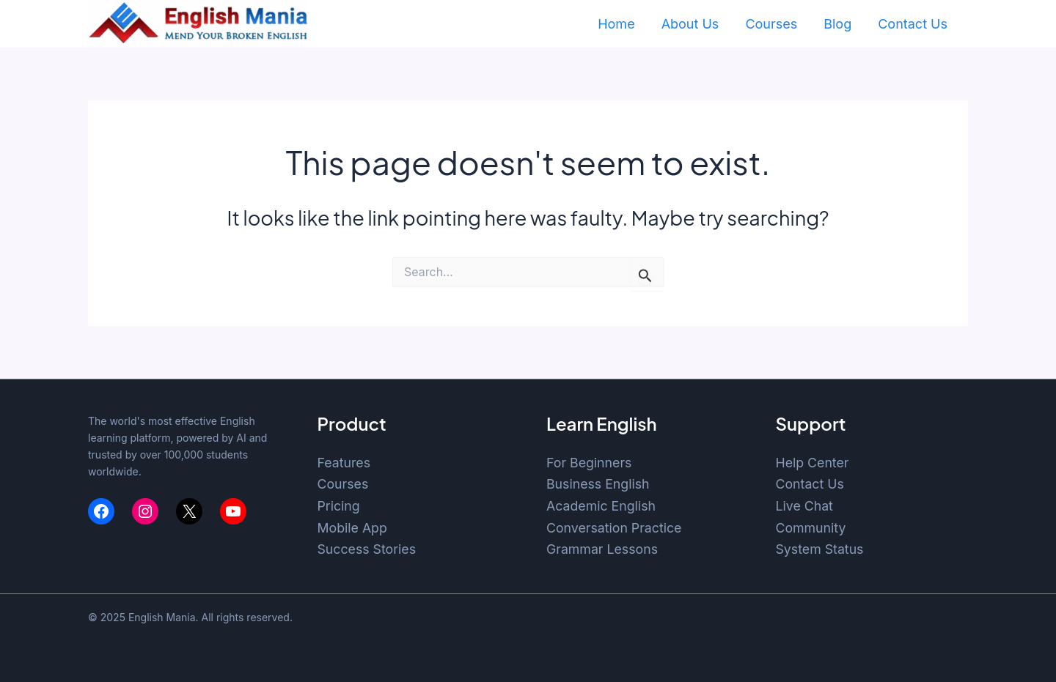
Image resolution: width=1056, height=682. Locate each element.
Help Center (813, 462)
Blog (837, 23)
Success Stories (368, 549)
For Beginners (589, 462)
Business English (598, 484)
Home (616, 23)
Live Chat (805, 506)
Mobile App (353, 527)
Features (345, 462)
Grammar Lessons (602, 549)
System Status (820, 549)
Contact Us (912, 23)
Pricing (339, 506)
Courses (771, 23)
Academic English (601, 506)
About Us (690, 23)
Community (811, 527)
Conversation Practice (614, 527)
